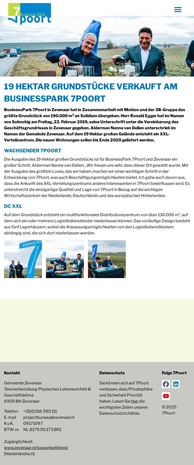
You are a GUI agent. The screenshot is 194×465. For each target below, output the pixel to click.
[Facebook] (166, 384)
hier (134, 401)
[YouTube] (166, 396)
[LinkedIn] (176, 384)
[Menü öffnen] (178, 10)
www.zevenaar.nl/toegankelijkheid (36, 447)
